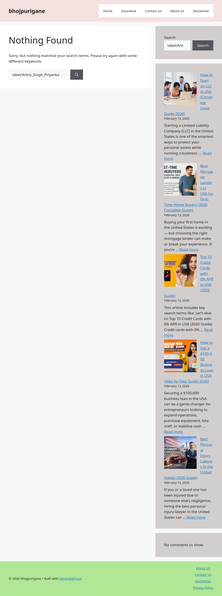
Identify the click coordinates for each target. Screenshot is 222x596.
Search (170, 37)
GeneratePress (70, 578)
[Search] (76, 75)
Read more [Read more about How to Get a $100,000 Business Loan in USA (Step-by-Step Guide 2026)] (173, 431)
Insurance (128, 11)
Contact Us (153, 11)
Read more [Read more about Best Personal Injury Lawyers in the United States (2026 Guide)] (196, 517)
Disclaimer (201, 11)
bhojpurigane (27, 11)
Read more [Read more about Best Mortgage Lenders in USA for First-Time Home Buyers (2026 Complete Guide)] (189, 249)
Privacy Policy (203, 587)
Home (108, 11)
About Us (177, 11)
